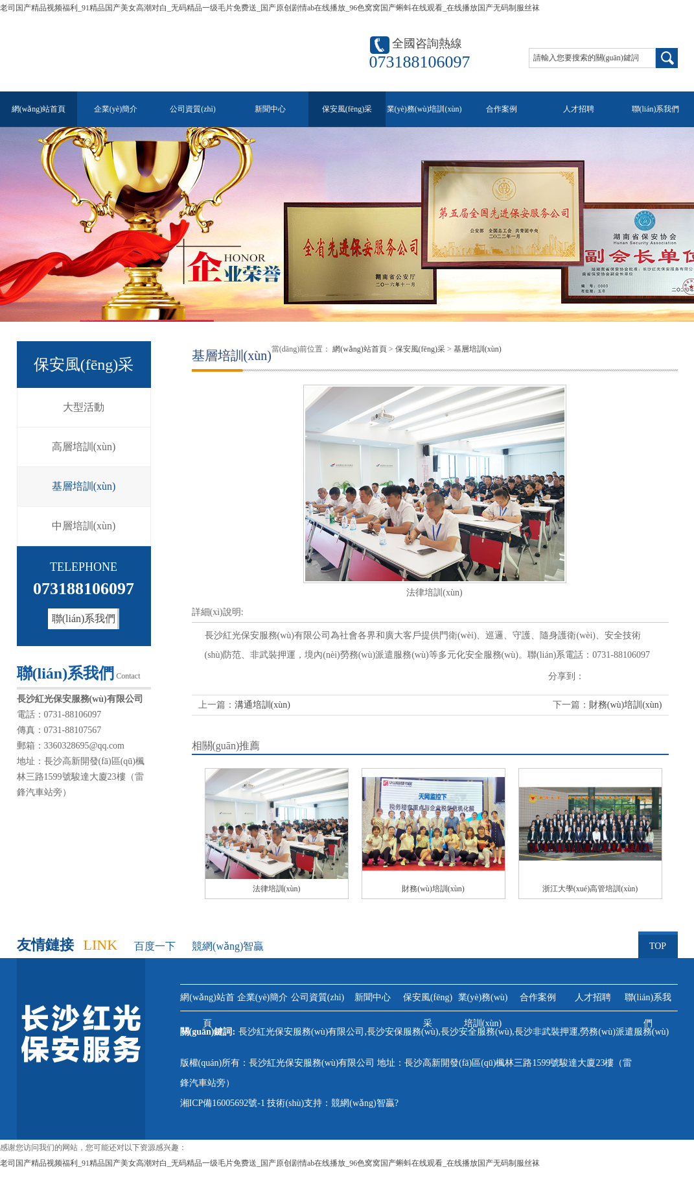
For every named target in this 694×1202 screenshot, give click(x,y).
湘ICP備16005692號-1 (222, 1103)
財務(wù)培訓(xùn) (625, 705)
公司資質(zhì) (193, 109)
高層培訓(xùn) (84, 446)
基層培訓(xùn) (84, 486)
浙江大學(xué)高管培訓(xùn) (590, 888)
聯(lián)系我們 (656, 109)
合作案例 (501, 109)
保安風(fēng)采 (347, 109)
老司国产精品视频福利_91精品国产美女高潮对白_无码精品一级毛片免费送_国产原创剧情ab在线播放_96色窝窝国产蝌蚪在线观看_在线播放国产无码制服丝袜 (270, 7)
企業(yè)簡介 (115, 109)
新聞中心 (270, 109)
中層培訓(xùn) (84, 525)
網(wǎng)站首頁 (39, 109)
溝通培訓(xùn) (262, 705)
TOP (658, 941)
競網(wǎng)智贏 (228, 946)
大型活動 (83, 407)
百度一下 (155, 946)
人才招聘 (578, 109)
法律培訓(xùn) (277, 888)
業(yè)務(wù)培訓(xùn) (424, 109)
